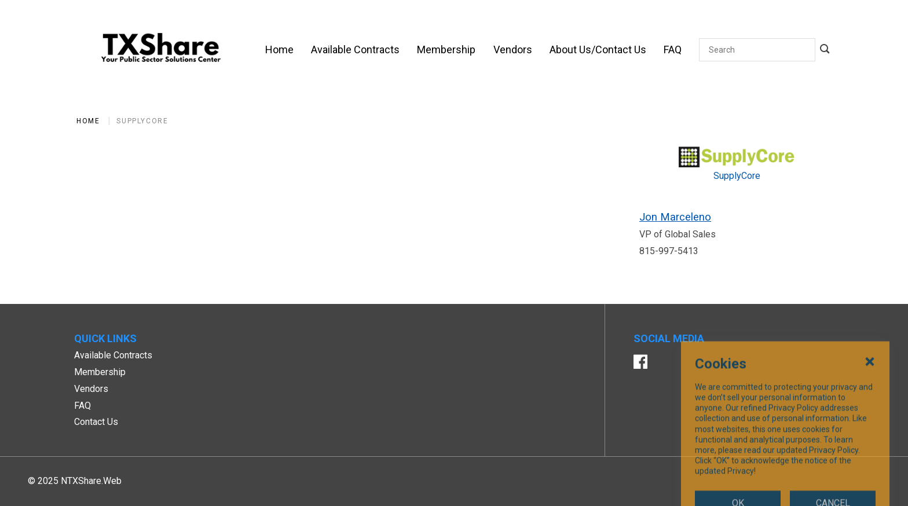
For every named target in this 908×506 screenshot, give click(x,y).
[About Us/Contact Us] (598, 50)
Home (88, 121)
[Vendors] (512, 50)
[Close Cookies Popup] (870, 416)
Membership (100, 371)
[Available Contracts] (355, 50)
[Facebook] (640, 363)
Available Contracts (113, 355)
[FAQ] (673, 50)
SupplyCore (142, 121)
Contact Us (96, 421)
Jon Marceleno (675, 217)
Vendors (91, 388)
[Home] (279, 50)
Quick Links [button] (105, 338)
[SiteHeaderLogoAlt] (161, 49)
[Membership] (446, 50)
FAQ (82, 405)
